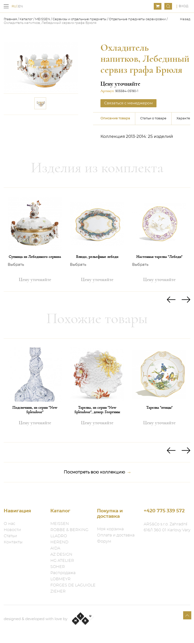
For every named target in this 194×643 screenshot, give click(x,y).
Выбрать (16, 265)
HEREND (59, 542)
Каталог (26, 19)
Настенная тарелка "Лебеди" (159, 257)
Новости (12, 530)
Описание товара (115, 118)
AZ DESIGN (61, 554)
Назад (185, 19)
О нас (9, 524)
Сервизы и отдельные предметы (80, 19)
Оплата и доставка (116, 535)
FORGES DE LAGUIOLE (73, 585)
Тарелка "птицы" (159, 407)
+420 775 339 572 (164, 511)
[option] (34, 239)
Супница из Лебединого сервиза (35, 257)
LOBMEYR (60, 579)
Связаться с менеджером (128, 103)
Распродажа (63, 573)
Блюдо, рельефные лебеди (97, 257)
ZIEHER (58, 591)
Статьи (10, 536)
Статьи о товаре (153, 118)
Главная (11, 19)
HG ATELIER (62, 561)
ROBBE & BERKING (69, 530)
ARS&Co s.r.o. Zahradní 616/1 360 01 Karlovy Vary (167, 527)
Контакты (13, 542)
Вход (183, 6)
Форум (104, 541)
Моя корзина (110, 529)
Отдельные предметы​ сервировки (137, 19)
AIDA (55, 548)
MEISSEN (42, 19)
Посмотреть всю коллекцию (97, 472)
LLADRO (58, 536)
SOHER (57, 567)
